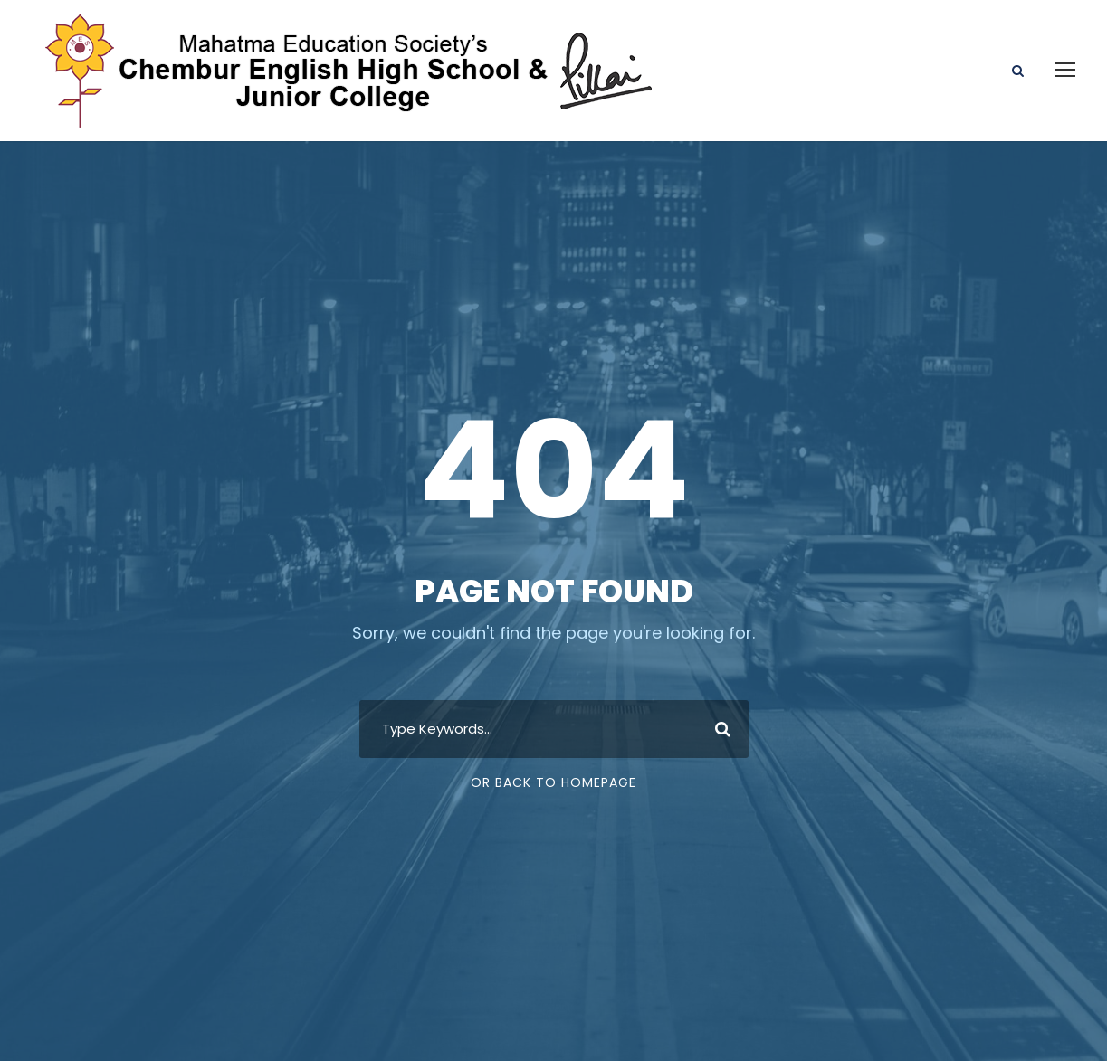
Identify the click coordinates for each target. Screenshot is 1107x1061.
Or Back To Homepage (553, 782)
